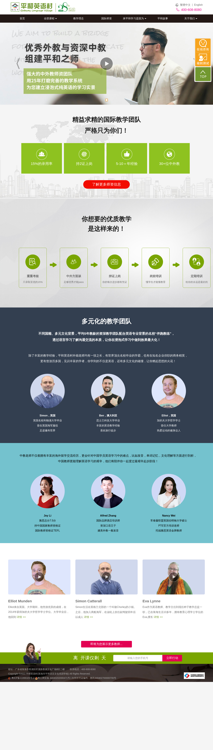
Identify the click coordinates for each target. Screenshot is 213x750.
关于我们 (190, 18)
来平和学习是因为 (134, 18)
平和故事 (162, 18)
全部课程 (50, 18)
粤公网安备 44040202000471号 (53, 678)
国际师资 (106, 18)
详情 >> (21, 617)
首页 (22, 18)
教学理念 (78, 18)
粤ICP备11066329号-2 (21, 678)
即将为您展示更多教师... (106, 644)
